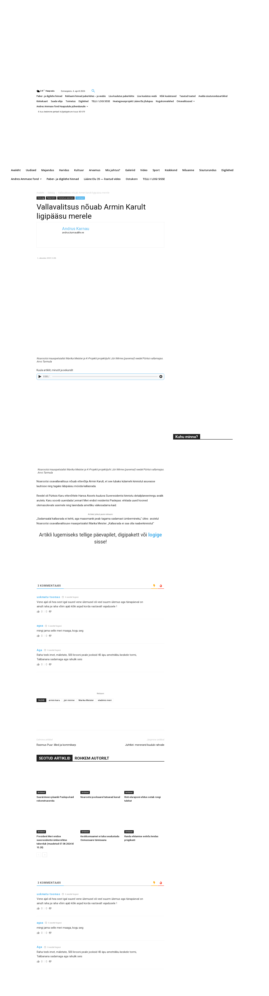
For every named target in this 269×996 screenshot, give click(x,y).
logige (155, 535)
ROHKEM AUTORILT (92, 758)
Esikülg (51, 192)
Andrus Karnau (75, 228)
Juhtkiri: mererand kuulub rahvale (144, 744)
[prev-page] (39, 854)
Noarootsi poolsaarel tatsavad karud (100, 797)
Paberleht (51, 198)
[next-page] (44, 854)
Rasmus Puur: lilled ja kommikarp (56, 744)
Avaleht (40, 192)
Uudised (80, 198)
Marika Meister (86, 700)
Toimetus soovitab (65, 198)
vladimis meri (105, 700)
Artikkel (41, 792)
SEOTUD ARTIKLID (54, 758)
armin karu (54, 700)
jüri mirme (69, 700)
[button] (93, 91)
